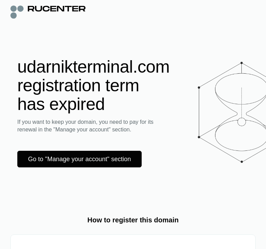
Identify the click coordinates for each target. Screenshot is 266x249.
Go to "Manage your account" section (79, 159)
